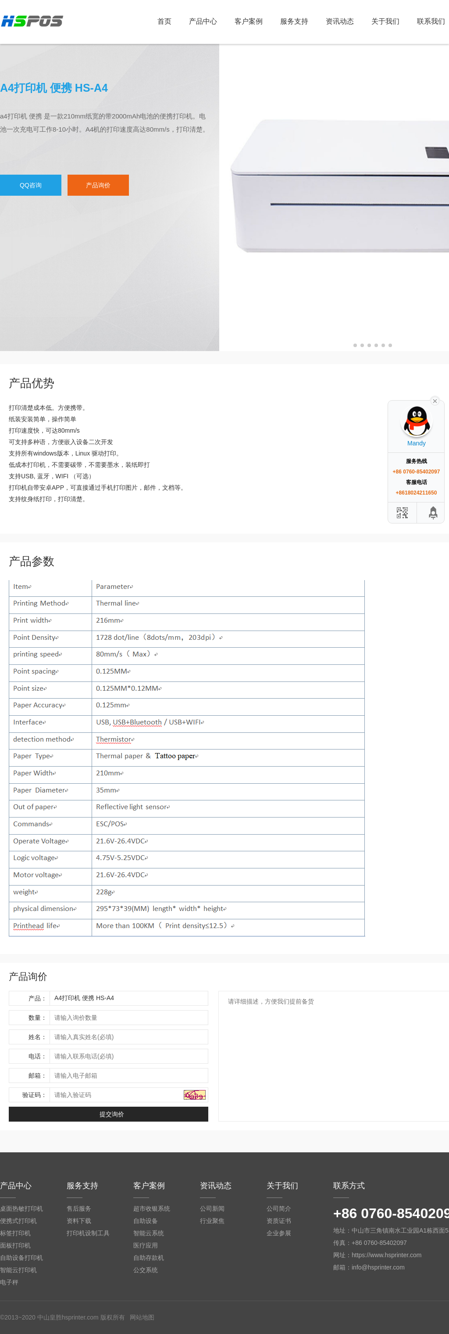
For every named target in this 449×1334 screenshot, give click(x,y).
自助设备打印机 (21, 1257)
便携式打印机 (18, 1220)
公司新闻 (212, 1208)
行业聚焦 (212, 1220)
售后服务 (79, 1208)
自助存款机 (148, 1257)
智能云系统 (148, 1233)
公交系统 (145, 1269)
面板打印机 (15, 1245)
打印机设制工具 (88, 1233)
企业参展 (279, 1233)
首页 (164, 21)
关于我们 (385, 21)
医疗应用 (145, 1245)
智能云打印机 (18, 1269)
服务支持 (294, 21)
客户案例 (249, 21)
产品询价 (98, 185)
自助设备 (145, 1220)
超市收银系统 (151, 1208)
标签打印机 (15, 1233)
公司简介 (279, 1208)
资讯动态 (340, 21)
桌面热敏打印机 (21, 1208)
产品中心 (203, 21)
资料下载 (79, 1220)
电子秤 (9, 1282)
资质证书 (279, 1220)
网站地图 (142, 1317)
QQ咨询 (31, 185)
